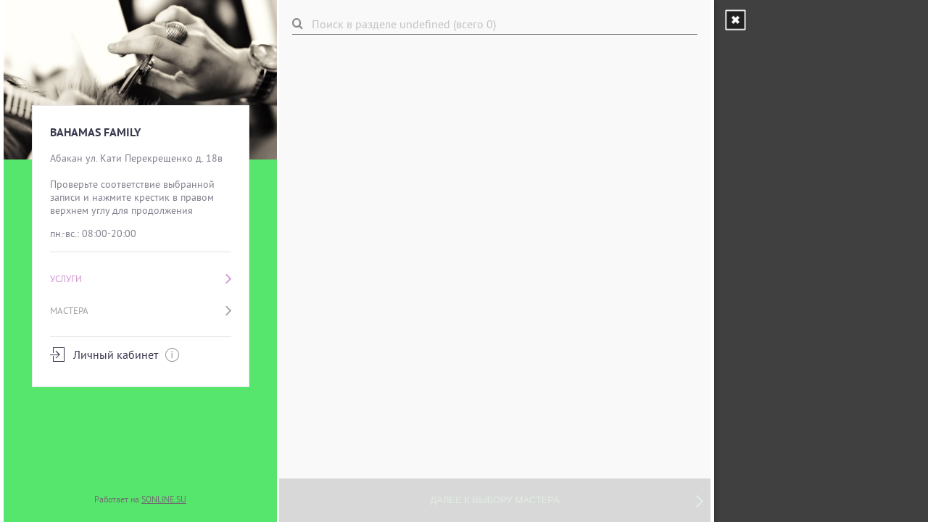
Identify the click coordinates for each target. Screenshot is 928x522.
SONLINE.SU (163, 499)
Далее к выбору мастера (566, 500)
